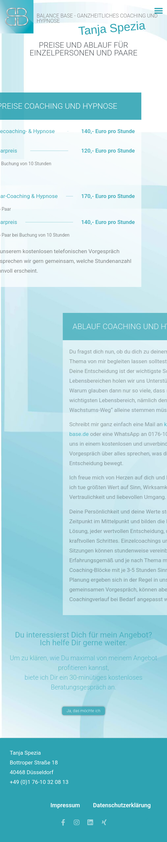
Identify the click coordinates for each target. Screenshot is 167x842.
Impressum (65, 805)
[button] (158, 10)
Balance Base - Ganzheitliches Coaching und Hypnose (97, 18)
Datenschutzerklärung (122, 805)
